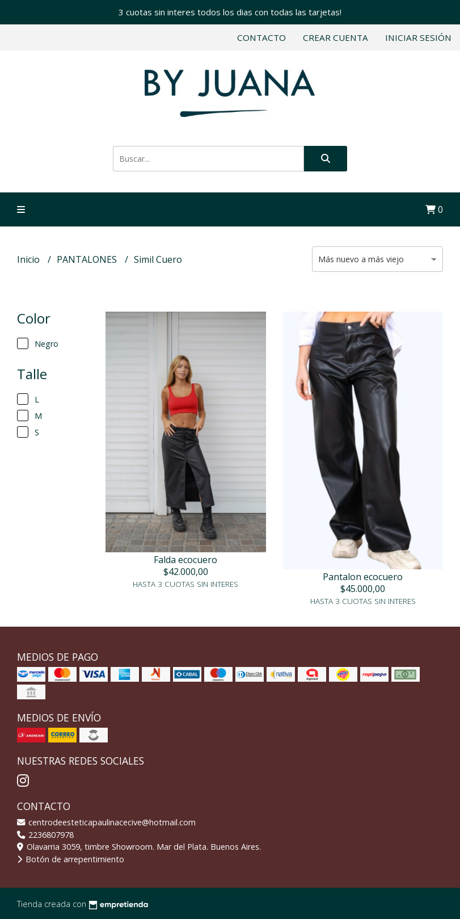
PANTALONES (88, 259)
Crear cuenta (335, 37)
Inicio (29, 259)
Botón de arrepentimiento (70, 859)
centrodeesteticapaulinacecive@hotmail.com (106, 822)
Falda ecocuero (185, 559)
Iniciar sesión (418, 37)
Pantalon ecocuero (363, 576)
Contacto (261, 37)
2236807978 (45, 834)
